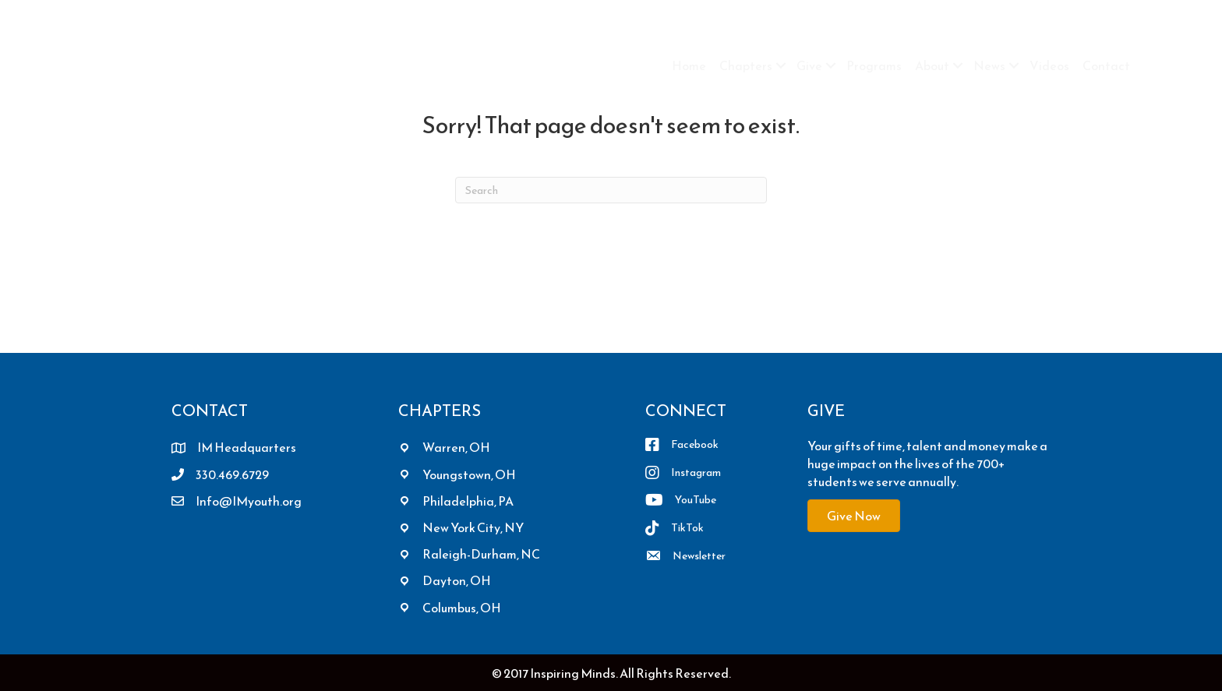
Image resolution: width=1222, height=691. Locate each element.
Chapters (745, 65)
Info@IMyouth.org (249, 501)
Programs (874, 65)
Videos (1049, 65)
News (989, 65)
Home (689, 65)
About (932, 65)
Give (809, 65)
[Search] (611, 190)
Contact (1106, 65)
